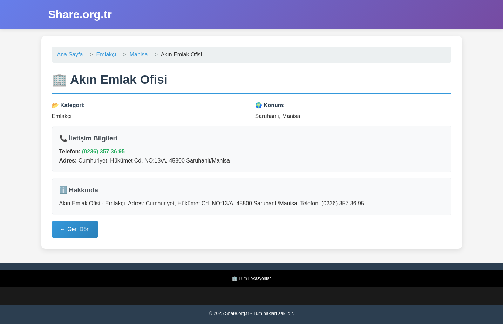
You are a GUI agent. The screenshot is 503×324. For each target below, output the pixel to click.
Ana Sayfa (70, 54)
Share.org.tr (80, 14)
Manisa (139, 54)
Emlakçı (106, 54)
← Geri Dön (75, 229)
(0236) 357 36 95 (103, 151)
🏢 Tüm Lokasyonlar (251, 278)
